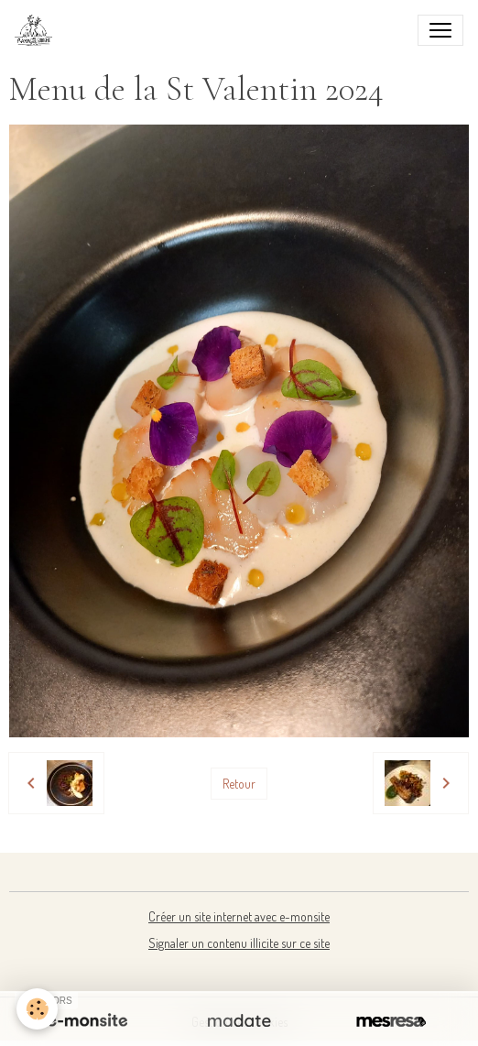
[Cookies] (37, 1009)
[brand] (37, 30)
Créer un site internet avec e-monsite (239, 916)
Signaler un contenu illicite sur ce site (239, 943)
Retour (239, 783)
